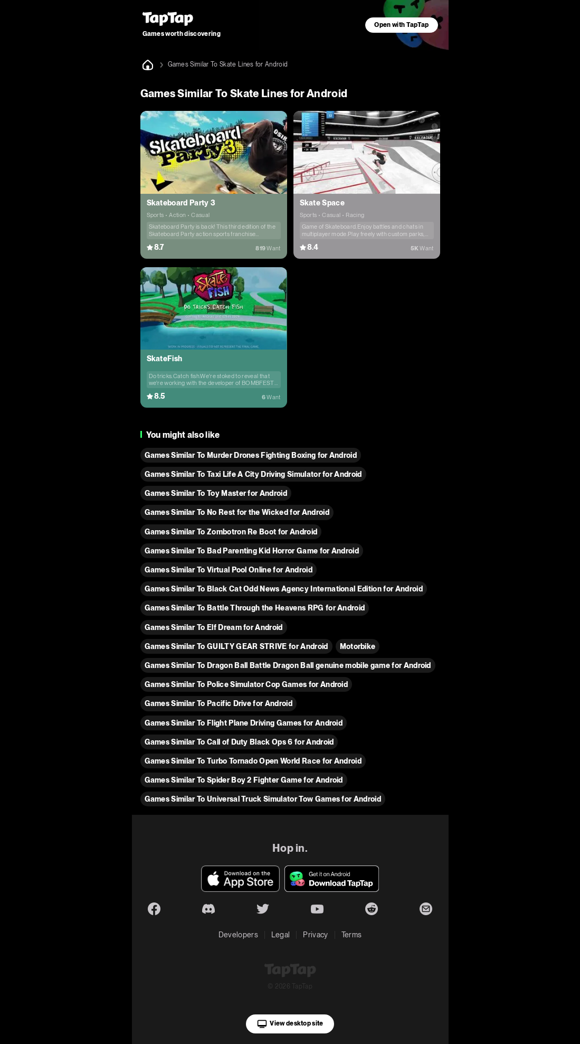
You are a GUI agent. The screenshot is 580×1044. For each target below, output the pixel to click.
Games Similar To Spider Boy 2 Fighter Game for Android (244, 780)
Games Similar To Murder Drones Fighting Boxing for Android (251, 455)
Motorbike (358, 646)
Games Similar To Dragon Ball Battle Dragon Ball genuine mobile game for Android (288, 665)
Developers (238, 934)
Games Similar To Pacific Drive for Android (218, 703)
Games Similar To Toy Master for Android (216, 493)
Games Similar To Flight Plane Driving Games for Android (244, 723)
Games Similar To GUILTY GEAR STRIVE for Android (236, 646)
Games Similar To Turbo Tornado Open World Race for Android (253, 761)
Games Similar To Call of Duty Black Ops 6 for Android (239, 742)
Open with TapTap (401, 25)
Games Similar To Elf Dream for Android (214, 627)
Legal (280, 934)
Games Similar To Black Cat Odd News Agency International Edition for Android (284, 589)
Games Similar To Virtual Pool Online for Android (228, 570)
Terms (351, 934)
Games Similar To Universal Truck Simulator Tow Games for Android (263, 799)
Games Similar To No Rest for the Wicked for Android (237, 512)
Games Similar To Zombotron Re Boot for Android (231, 532)
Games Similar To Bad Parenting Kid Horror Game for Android (252, 551)
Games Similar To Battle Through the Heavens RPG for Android (255, 608)
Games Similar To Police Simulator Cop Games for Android (246, 684)
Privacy (315, 934)
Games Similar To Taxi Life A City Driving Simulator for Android (253, 474)
